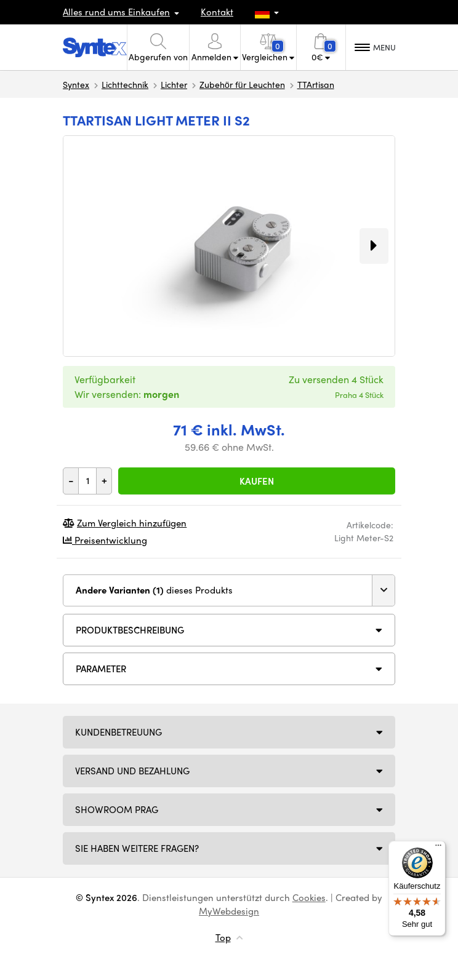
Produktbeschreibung (130, 630)
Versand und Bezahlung (132, 770)
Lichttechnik (125, 84)
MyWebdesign (229, 911)
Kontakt (217, 11)
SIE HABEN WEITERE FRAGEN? (137, 848)
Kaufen (256, 481)
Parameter (101, 668)
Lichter (174, 84)
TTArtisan (315, 84)
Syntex (76, 84)
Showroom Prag (116, 809)
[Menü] (438, 848)
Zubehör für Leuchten (242, 84)
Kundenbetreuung (118, 732)
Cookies (309, 897)
